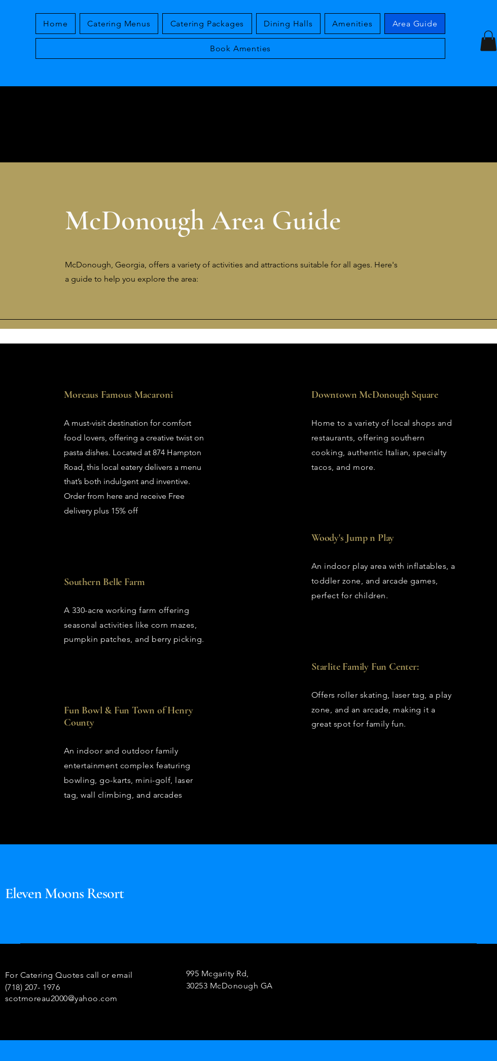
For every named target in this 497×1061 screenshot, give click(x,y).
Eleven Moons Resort (64, 893)
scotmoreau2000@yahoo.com (61, 998)
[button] (488, 40)
